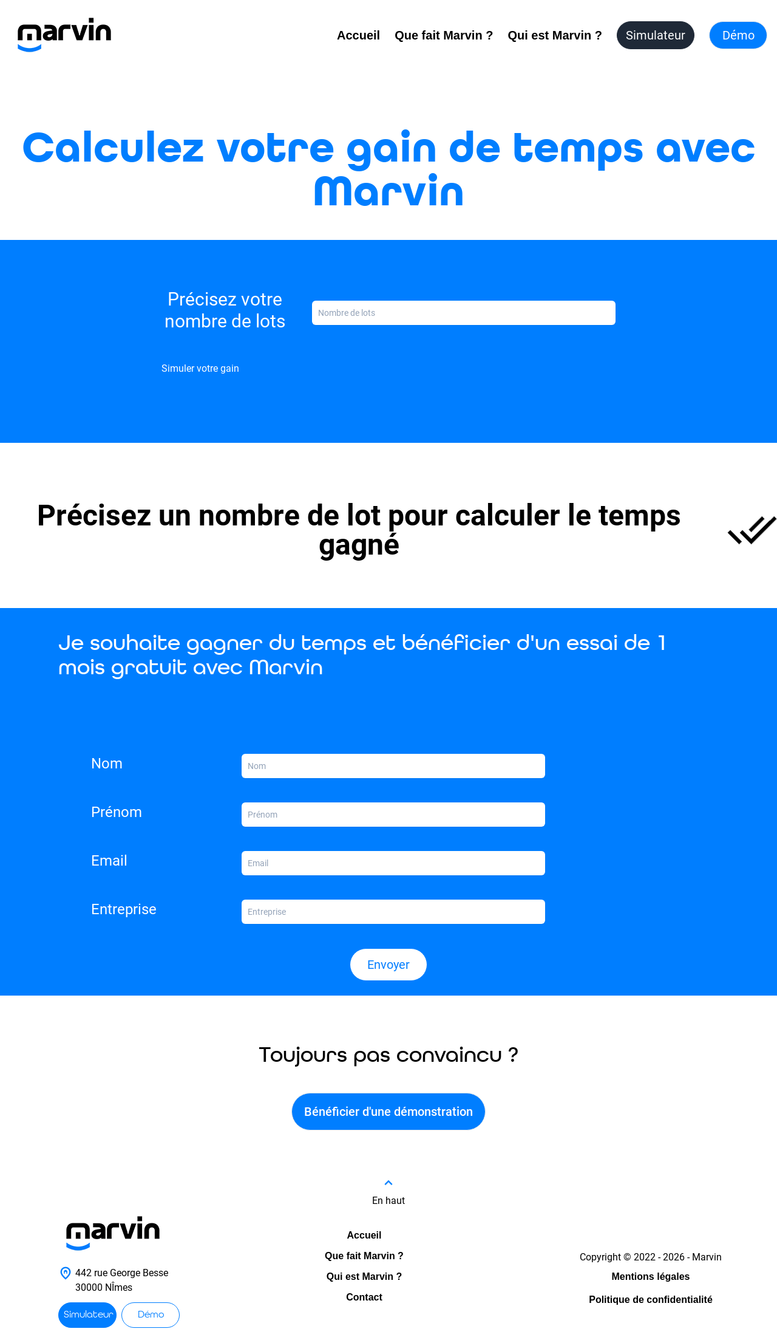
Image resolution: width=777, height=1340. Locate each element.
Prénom (116, 812)
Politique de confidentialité (651, 1299)
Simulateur (655, 35)
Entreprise (124, 909)
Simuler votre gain (200, 368)
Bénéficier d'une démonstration (388, 1111)
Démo (738, 35)
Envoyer (388, 964)
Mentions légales (651, 1276)
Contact (364, 1297)
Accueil (358, 35)
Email (109, 860)
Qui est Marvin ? (554, 35)
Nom (107, 763)
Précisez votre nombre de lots (225, 310)
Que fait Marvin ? (444, 35)
